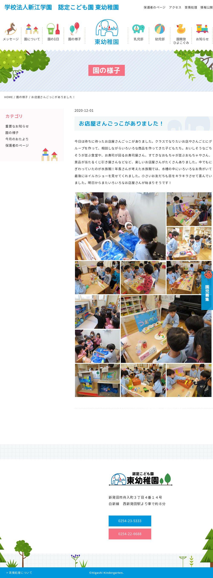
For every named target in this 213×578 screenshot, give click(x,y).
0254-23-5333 (130, 521)
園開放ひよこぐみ (181, 41)
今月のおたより (17, 139)
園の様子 (74, 39)
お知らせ (202, 39)
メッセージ (11, 39)
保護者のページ (155, 7)
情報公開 (206, 7)
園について (32, 39)
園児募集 (206, 289)
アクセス (175, 7)
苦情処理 (191, 7)
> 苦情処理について (19, 573)
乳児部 (138, 39)
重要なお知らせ (17, 126)
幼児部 (160, 39)
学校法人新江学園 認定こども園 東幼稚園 (61, 7)
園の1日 (53, 39)
